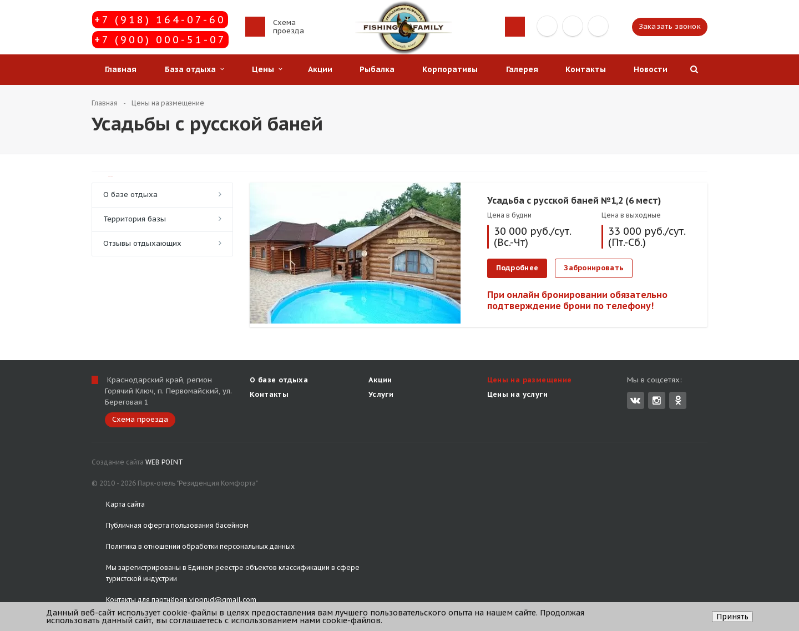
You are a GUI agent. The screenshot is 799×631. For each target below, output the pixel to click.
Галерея (522, 69)
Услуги (380, 394)
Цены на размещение (529, 380)
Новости (650, 69)
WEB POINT (164, 462)
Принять (732, 617)
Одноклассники (678, 400)
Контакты (585, 69)
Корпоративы (450, 69)
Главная (120, 69)
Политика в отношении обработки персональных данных (200, 546)
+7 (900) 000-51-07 (160, 39)
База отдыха (194, 69)
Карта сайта (125, 504)
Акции (320, 69)
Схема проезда (288, 26)
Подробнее (517, 267)
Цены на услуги (517, 394)
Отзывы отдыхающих (142, 243)
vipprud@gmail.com (222, 599)
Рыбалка (377, 69)
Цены (267, 69)
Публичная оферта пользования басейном (177, 525)
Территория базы (134, 219)
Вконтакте (635, 400)
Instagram (657, 400)
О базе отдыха (130, 194)
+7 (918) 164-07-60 (160, 19)
